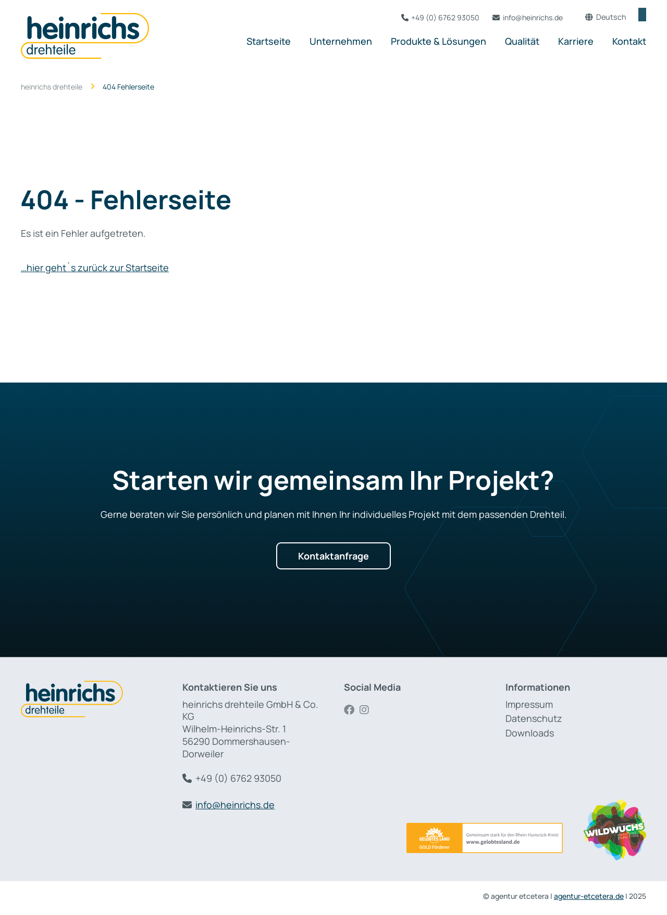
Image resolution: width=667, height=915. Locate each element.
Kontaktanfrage (333, 556)
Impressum (529, 704)
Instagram (367, 709)
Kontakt (629, 41)
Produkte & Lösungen (438, 41)
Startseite (268, 41)
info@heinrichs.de (520, 17)
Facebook (352, 709)
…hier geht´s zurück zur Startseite (95, 267)
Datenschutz (533, 718)
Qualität (522, 41)
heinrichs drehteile (51, 87)
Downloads (529, 733)
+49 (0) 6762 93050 (432, 17)
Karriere (576, 41)
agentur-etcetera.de (589, 896)
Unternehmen (341, 41)
